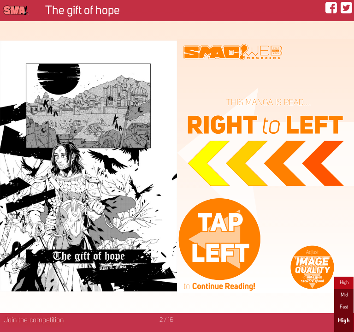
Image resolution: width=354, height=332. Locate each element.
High (344, 282)
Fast (344, 307)
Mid (344, 295)
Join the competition (34, 320)
